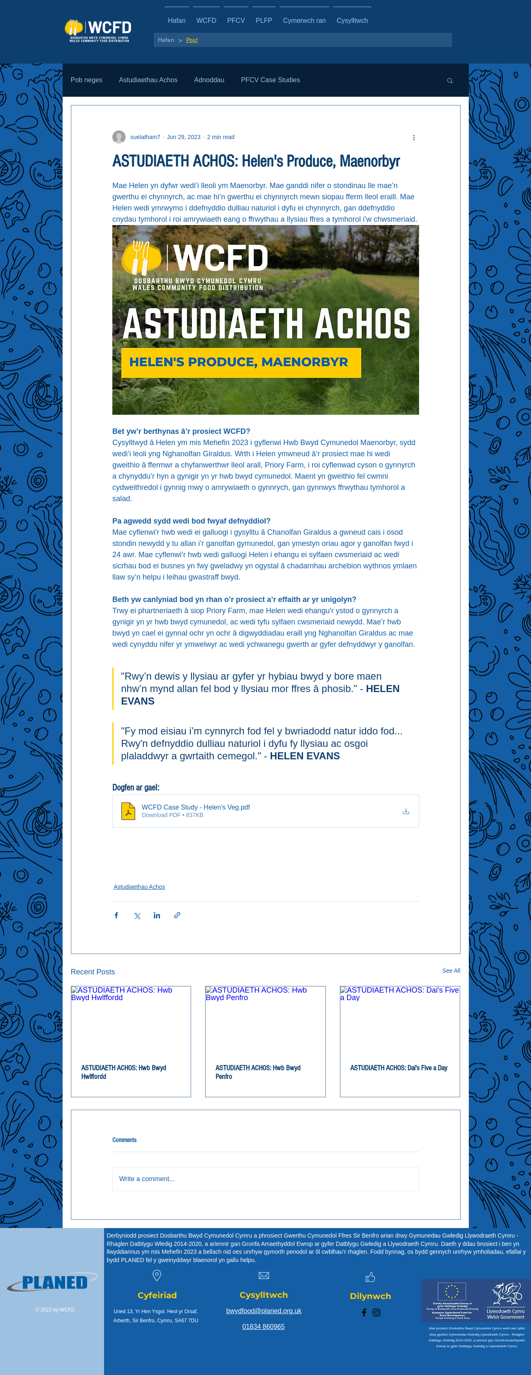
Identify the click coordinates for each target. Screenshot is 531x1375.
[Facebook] (364, 1312)
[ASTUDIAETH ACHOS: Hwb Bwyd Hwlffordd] (131, 1020)
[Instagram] (376, 1312)
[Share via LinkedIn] (157, 915)
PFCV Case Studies (270, 79)
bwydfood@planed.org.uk (264, 1310)
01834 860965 (263, 1326)
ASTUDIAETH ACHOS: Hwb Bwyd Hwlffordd (123, 1072)
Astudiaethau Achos (148, 79)
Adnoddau (209, 79)
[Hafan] (166, 40)
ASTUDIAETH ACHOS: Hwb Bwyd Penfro (258, 1072)
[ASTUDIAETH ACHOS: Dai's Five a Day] (400, 1020)
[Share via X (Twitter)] (137, 915)
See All (451, 970)
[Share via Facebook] (116, 915)
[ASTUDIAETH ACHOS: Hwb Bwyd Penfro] (265, 1020)
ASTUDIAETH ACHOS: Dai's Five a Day (398, 1068)
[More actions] (414, 137)
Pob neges (87, 79)
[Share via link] (177, 915)
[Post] (192, 40)
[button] (450, 80)
